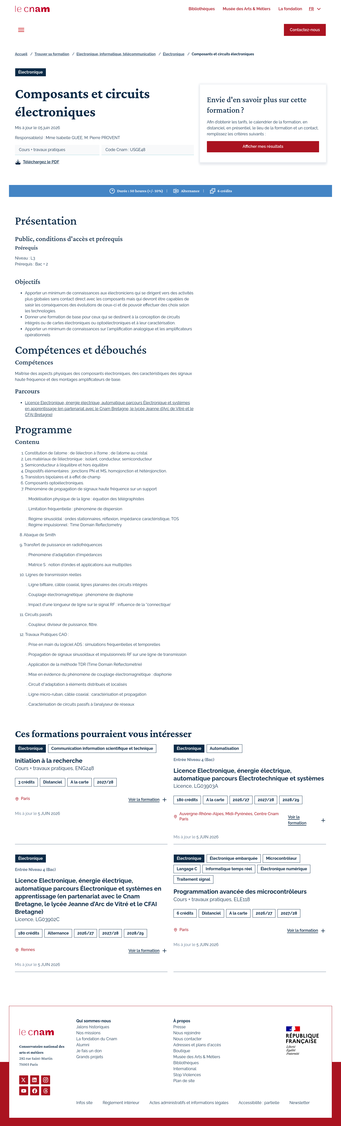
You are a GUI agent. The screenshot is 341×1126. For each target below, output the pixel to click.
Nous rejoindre (186, 1033)
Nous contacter (187, 1039)
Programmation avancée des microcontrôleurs (240, 891)
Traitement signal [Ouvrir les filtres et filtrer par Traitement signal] (193, 879)
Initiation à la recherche (49, 760)
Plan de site (184, 1080)
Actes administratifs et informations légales (188, 1102)
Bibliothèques (186, 1062)
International (184, 1068)
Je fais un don (89, 1050)
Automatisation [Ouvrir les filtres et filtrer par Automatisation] (224, 748)
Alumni (82, 1044)
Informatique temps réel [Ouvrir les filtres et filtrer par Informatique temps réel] (229, 868)
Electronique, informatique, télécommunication (116, 54)
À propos (181, 1021)
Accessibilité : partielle (259, 1102)
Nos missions (88, 1033)
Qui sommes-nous (93, 1021)
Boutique (181, 1050)
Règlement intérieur (121, 1102)
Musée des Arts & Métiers (196, 1056)
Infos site (84, 1102)
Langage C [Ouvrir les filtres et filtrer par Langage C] (187, 868)
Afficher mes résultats (263, 146)
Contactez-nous (305, 29)
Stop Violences (187, 1074)
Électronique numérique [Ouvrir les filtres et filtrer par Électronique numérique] (283, 868)
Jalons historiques (92, 1027)
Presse (179, 1027)
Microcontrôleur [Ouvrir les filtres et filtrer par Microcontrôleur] (281, 858)
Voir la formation (144, 799)
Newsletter (299, 1102)
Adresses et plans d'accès (197, 1044)
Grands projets (89, 1056)
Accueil (21, 54)
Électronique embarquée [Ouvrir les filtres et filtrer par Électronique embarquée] (234, 858)
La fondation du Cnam (96, 1039)
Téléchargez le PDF (41, 162)
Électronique (173, 54)
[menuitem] (201, 9)
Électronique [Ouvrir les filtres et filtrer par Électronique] (30, 72)
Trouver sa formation (52, 54)
